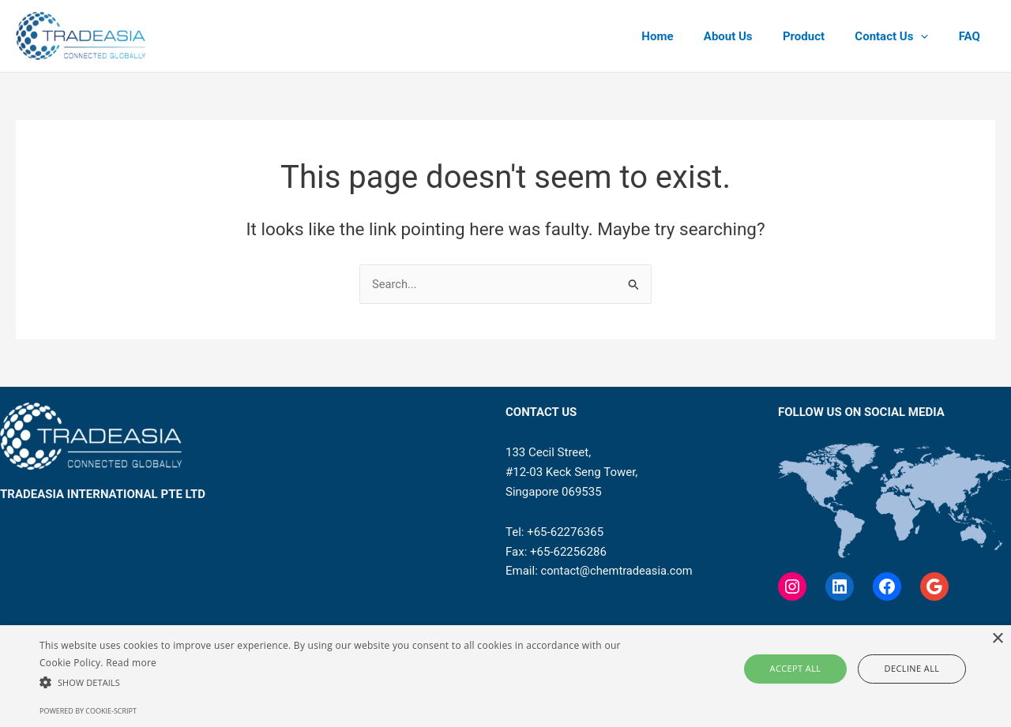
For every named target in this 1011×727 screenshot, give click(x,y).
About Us (751, 36)
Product (820, 36)
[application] (930, 36)
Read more (131, 662)
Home (687, 36)
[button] (342, 683)
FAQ (972, 36)
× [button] (997, 639)
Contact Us (901, 36)
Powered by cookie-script (88, 711)
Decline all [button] (901, 668)
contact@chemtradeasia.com (619, 571)
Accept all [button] (807, 668)
